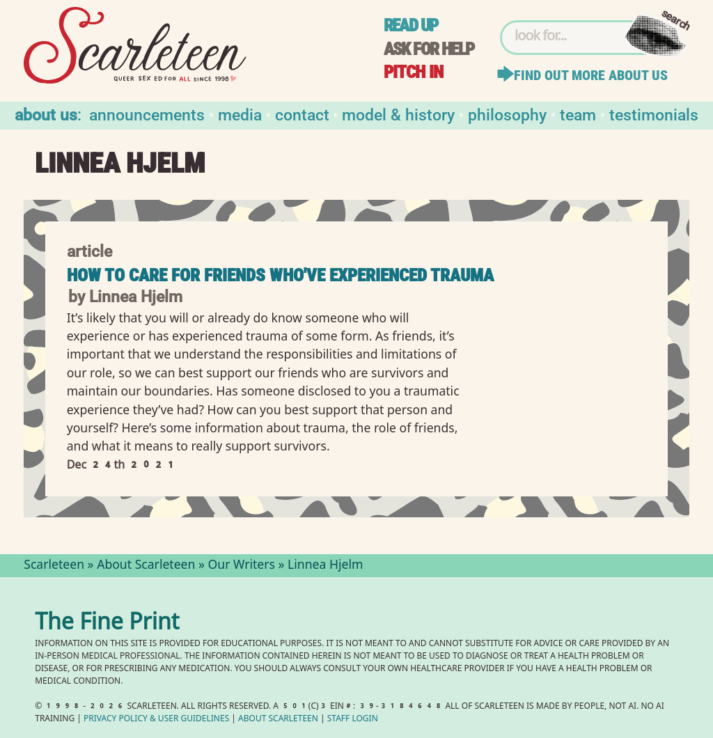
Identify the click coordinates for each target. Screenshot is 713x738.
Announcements (147, 113)
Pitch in (414, 72)
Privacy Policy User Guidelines (156, 719)
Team (578, 113)
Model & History (398, 113)
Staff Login (352, 719)
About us (46, 113)
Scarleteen (54, 566)
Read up (411, 25)
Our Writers (241, 566)
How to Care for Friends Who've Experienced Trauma (280, 275)
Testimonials (653, 113)
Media (240, 113)
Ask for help (429, 49)
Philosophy (507, 113)
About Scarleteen (146, 566)
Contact (302, 113)
